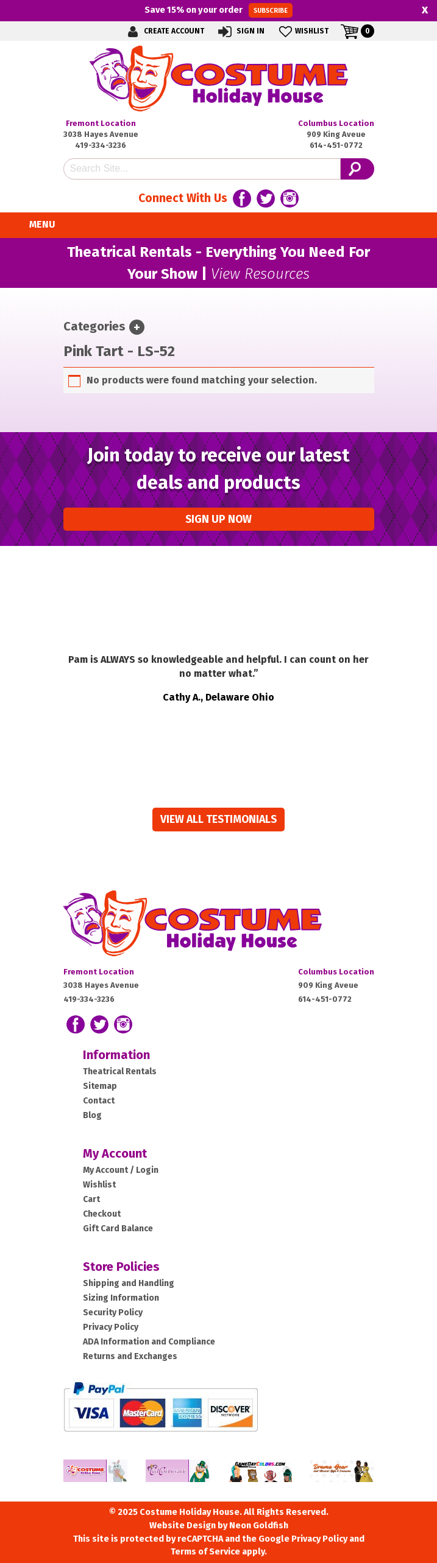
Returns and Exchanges (130, 1356)
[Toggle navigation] (137, 327)
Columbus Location (336, 123)
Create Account (164, 31)
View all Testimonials (218, 819)
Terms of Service (205, 1552)
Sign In (240, 31)
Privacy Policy (110, 1327)
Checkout (102, 1214)
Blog (92, 1115)
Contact (99, 1101)
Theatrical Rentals (120, 1071)
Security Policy (113, 1312)
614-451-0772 (336, 145)
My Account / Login (120, 1170)
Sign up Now (218, 519)
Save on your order (218, 10)
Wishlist (303, 31)
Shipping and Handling (128, 1283)
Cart (91, 1199)
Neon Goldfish (258, 1525)
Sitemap (100, 1086)
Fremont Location (101, 123)
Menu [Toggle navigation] (35, 225)
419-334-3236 (100, 145)
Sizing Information (121, 1298)
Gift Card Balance (118, 1228)
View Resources (260, 273)
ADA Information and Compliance (149, 1342)
